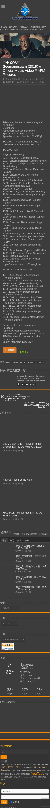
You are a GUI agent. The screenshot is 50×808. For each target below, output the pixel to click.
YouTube (41, 362)
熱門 (12, 540)
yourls (11, 770)
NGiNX (3, 779)
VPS (35, 777)
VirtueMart (30, 767)
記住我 (15, 802)
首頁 (3, 27)
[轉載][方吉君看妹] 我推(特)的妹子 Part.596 (31, 578)
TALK (3, 777)
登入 (28, 534)
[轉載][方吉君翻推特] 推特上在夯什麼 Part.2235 (31, 588)
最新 (4, 540)
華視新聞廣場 (25, 774)
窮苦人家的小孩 (12, 79)
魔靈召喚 (32, 770)
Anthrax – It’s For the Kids (17, 479)
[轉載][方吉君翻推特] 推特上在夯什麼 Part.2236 (31, 567)
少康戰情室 (42, 777)
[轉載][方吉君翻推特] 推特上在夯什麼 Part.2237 (31, 547)
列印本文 (24, 352)
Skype (16, 777)
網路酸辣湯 (8, 774)
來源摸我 (10, 350)
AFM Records (12, 362)
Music (31, 362)
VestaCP (20, 764)
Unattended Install (26, 777)
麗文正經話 (9, 777)
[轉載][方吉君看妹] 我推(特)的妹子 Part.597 (31, 557)
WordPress (28, 764)
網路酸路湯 (41, 770)
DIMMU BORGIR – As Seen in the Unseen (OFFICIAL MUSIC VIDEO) (23, 445)
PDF (46, 774)
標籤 (27, 540)
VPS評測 (16, 774)
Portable (22, 767)
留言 (19, 540)
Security (13, 764)
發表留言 (24, 82)
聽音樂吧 (13, 27)
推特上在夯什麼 (9, 767)
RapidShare (5, 764)
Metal (23, 362)
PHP (27, 770)
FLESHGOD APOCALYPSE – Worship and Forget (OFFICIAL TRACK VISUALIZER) (17, 397)
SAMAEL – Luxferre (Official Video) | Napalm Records (34, 405)
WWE (39, 764)
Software (44, 764)
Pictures (17, 770)
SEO (23, 770)
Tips (34, 764)
